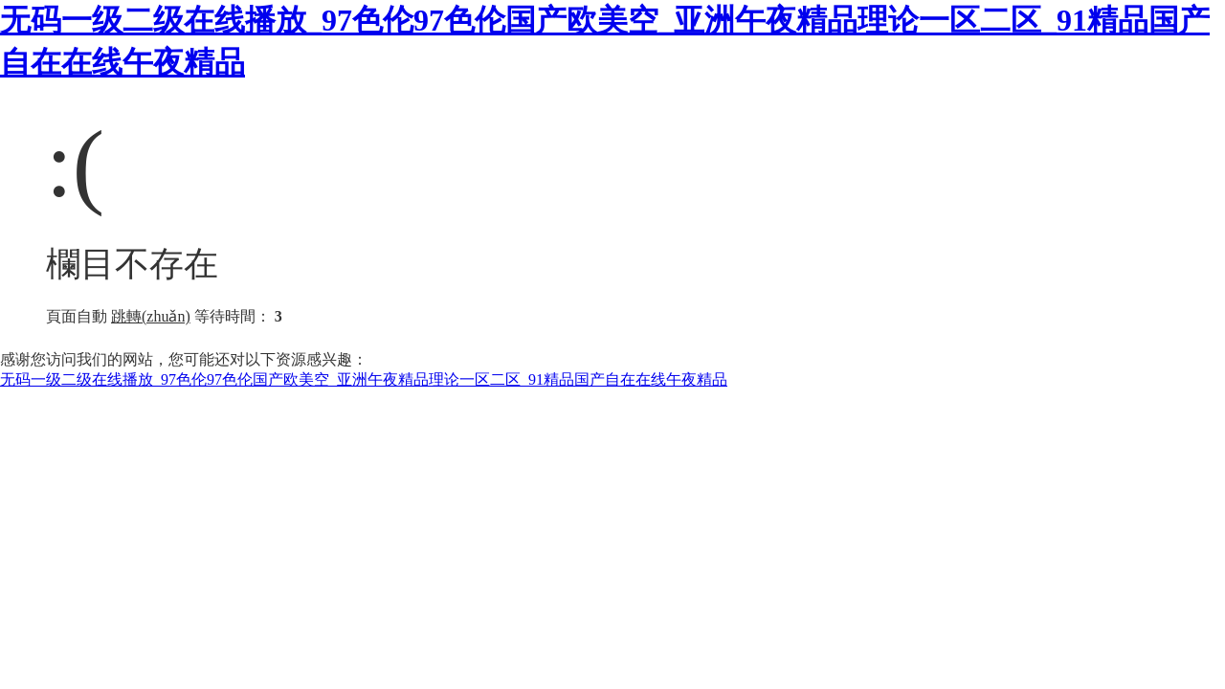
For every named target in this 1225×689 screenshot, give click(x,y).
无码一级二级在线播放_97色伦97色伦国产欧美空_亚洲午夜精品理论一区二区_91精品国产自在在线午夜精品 (363, 379)
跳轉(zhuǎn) (150, 316)
